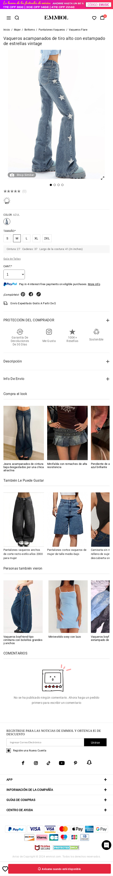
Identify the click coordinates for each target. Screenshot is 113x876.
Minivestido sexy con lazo (64, 636)
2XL (47, 238)
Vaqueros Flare (78, 29)
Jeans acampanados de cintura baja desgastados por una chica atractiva (23, 467)
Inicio (6, 29)
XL (36, 238)
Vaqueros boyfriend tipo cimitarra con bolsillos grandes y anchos (22, 640)
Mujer (17, 29)
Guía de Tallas (12, 258)
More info (94, 284)
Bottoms (29, 29)
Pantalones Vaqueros (52, 29)
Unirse (95, 742)
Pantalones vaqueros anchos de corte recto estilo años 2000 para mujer (23, 554)
